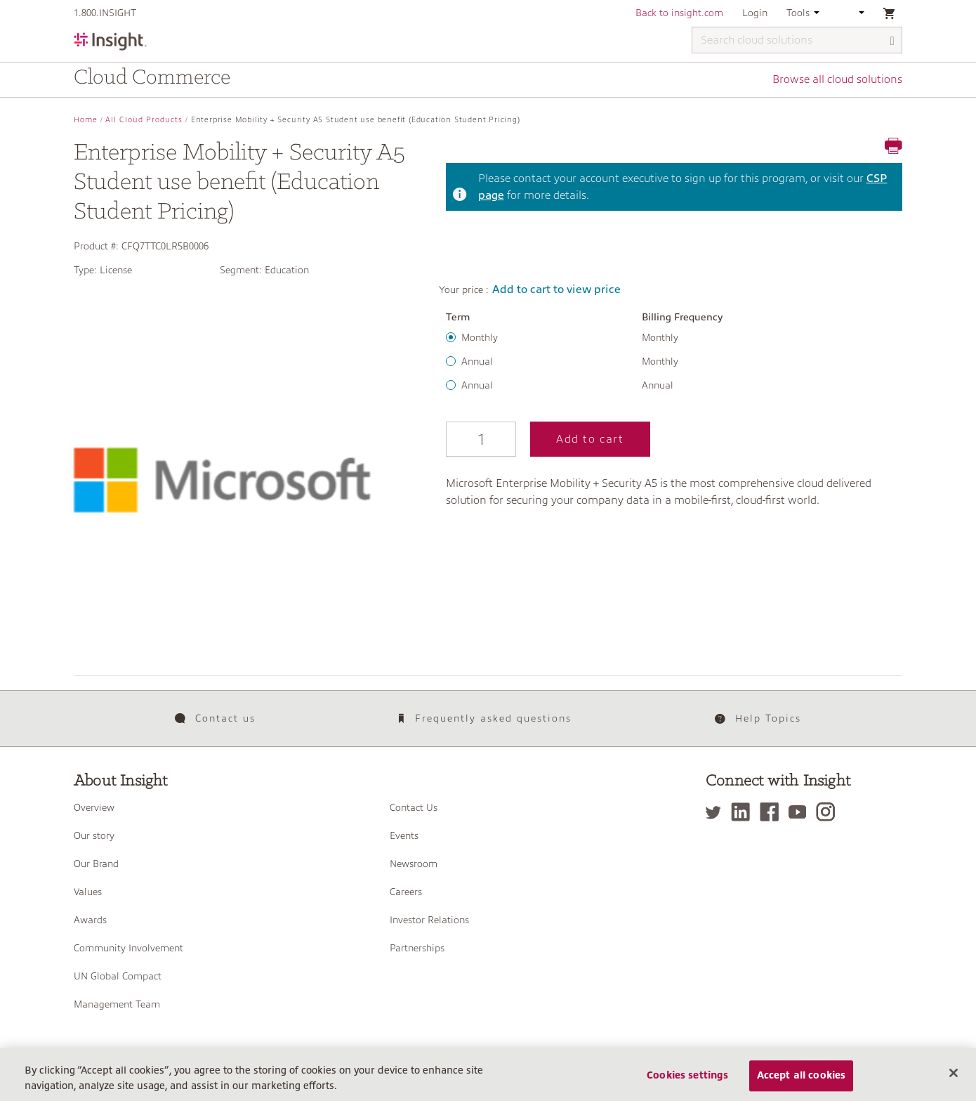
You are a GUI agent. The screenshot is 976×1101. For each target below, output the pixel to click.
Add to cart (590, 439)
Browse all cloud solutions (837, 79)
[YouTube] (801, 811)
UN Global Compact (117, 976)
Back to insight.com (679, 12)
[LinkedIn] (744, 811)
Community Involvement (128, 947)
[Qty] (481, 439)
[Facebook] (773, 811)
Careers (406, 891)
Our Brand (96, 863)
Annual (477, 361)
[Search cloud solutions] (797, 40)
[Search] (892, 41)
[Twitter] (717, 811)
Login (754, 12)
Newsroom (413, 863)
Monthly (479, 337)
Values (88, 891)
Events (404, 835)
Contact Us (413, 807)
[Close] (953, 1082)
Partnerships (417, 947)
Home (86, 119)
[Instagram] (829, 811)
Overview (94, 807)
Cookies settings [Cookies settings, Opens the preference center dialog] (687, 1085)
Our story (94, 835)
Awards (90, 919)
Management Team (117, 1004)
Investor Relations (429, 919)
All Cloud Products (144, 119)
